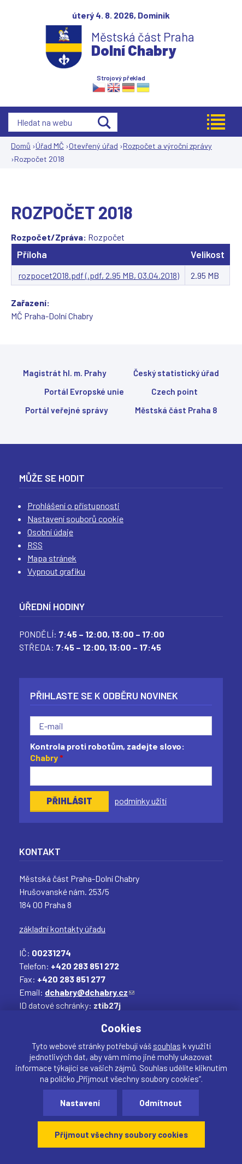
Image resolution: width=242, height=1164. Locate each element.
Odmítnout (160, 1103)
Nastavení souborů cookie (75, 518)
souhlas (167, 1046)
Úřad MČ (50, 145)
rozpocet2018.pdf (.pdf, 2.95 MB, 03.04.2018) (99, 275)
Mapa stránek (51, 558)
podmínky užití (140, 801)
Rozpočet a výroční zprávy (167, 145)
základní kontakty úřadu (62, 928)
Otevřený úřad (93, 145)
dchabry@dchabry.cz (89, 992)
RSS (35, 545)
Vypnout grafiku (56, 571)
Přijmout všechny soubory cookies (121, 1134)
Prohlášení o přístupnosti (73, 505)
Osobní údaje (50, 532)
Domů (21, 145)
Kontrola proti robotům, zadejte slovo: (107, 752)
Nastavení (80, 1103)
